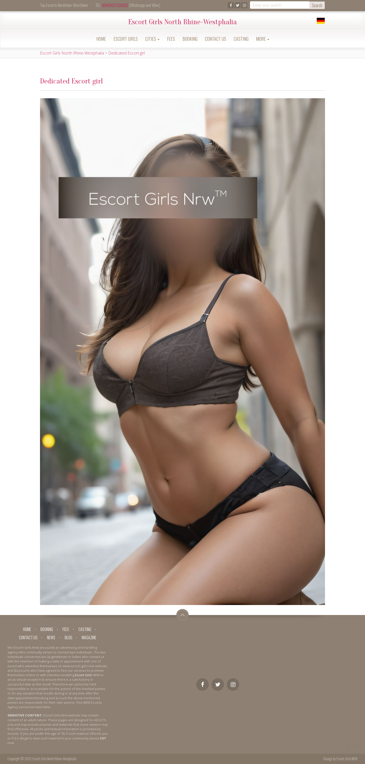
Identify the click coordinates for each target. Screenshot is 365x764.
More (262, 39)
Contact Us (215, 39)
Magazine (89, 637)
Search (317, 5)
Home (101, 39)
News (51, 637)
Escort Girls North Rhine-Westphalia (182, 22)
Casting (241, 39)
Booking (190, 39)
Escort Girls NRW (347, 758)
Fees (171, 39)
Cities (152, 39)
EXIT (103, 738)
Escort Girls (126, 39)
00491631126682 (115, 5)
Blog (68, 637)
